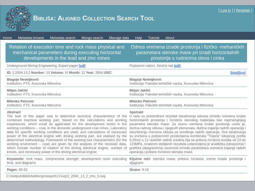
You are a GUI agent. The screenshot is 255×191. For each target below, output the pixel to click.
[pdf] (82, 66)
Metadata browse (31, 38)
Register (243, 10)
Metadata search (62, 38)
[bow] (234, 73)
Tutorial (153, 38)
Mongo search (92, 38)
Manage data (119, 38)
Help (138, 38)
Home (7, 38)
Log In (226, 10)
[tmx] (242, 73)
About (169, 38)
